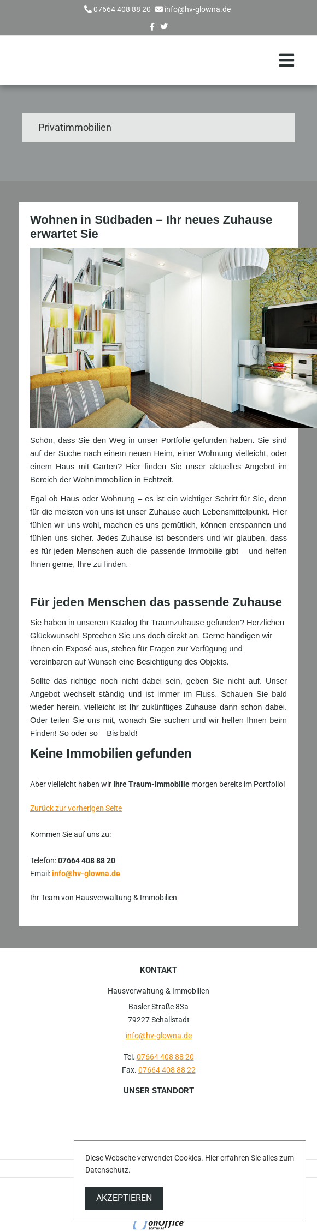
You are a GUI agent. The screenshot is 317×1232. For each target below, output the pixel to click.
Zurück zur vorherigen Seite (76, 808)
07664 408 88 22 (167, 1070)
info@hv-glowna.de (198, 9)
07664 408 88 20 (122, 9)
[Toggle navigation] (287, 60)
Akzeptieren (124, 1198)
